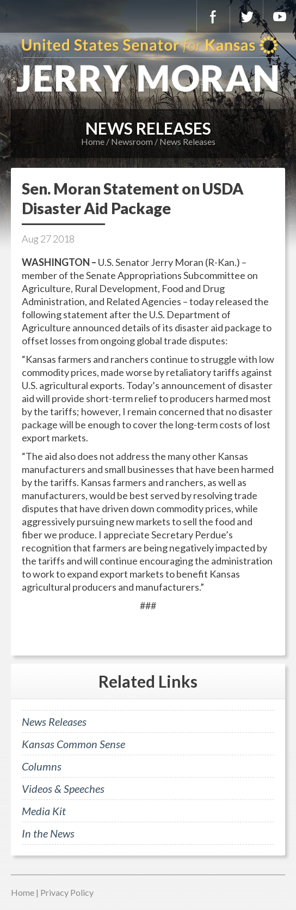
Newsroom (132, 141)
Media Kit (44, 810)
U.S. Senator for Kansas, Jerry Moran (148, 65)
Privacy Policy (67, 892)
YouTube (279, 16)
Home (92, 141)
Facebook (213, 16)
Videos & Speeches (63, 788)
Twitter (246, 16)
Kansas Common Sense (73, 743)
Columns (41, 766)
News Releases (187, 141)
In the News (48, 833)
